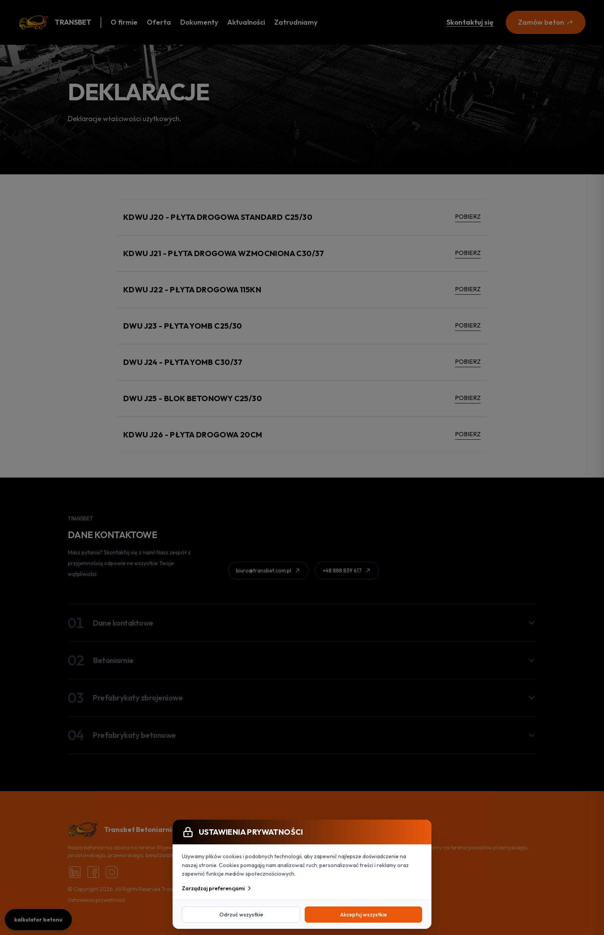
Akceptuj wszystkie (363, 914)
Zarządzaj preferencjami (217, 888)
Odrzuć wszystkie (241, 914)
